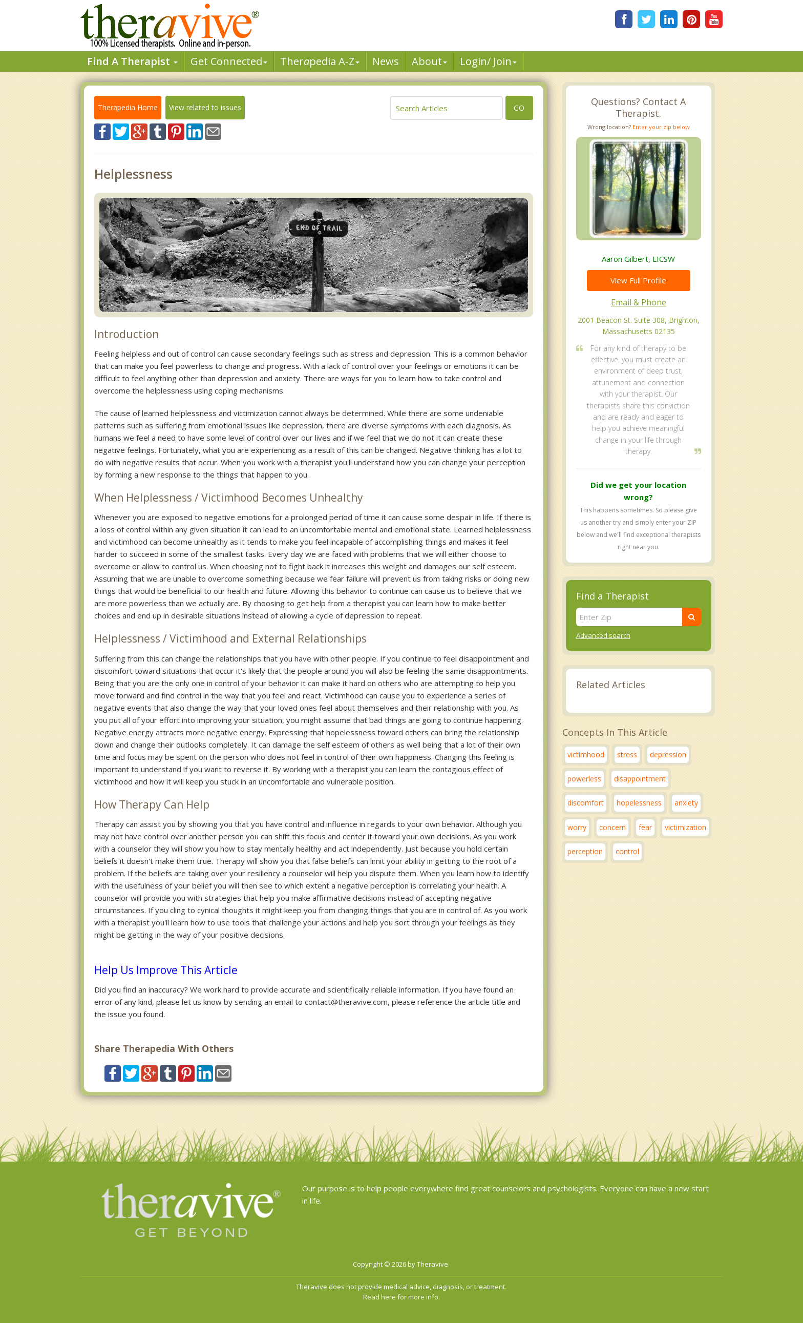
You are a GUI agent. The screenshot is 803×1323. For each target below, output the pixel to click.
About (429, 61)
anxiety (686, 803)
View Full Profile (638, 280)
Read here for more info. (401, 1296)
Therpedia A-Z (320, 61)
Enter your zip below (661, 127)
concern (612, 827)
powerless (584, 778)
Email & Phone (638, 302)
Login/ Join (488, 61)
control (627, 851)
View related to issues (205, 107)
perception (585, 851)
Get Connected (229, 61)
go (519, 108)
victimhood (585, 754)
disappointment (640, 778)
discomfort (585, 803)
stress (627, 754)
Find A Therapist (132, 61)
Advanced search (603, 635)
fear (645, 827)
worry (576, 827)
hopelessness (639, 803)
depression (668, 754)
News (385, 61)
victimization (685, 827)
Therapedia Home (128, 107)
